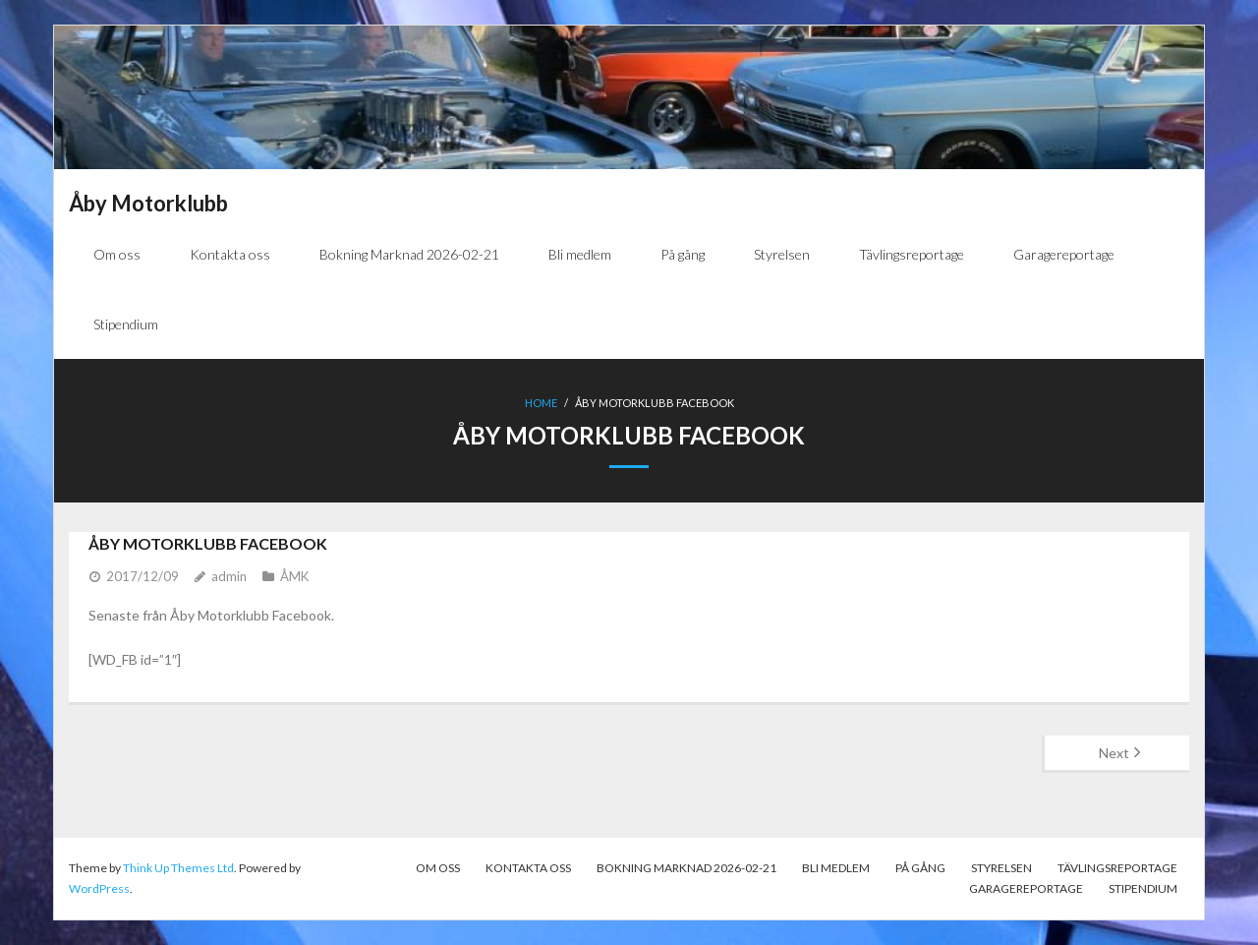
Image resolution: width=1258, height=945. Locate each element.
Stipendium (1143, 888)
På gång (920, 867)
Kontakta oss (528, 867)
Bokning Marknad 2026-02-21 (686, 867)
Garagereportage (1026, 888)
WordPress (99, 888)
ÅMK (294, 576)
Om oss (438, 867)
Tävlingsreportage (1117, 867)
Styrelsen (1001, 867)
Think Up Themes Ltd (178, 867)
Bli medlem (836, 867)
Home (541, 402)
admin (229, 576)
